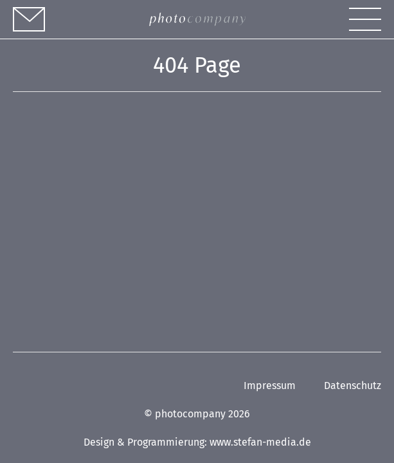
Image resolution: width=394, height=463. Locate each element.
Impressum (270, 385)
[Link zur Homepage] (197, 19)
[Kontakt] (29, 19)
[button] (365, 19)
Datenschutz (352, 385)
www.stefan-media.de (260, 442)
